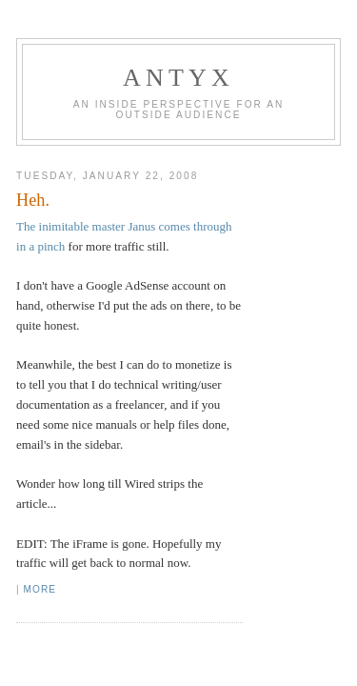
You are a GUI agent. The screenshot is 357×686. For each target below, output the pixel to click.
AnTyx (178, 77)
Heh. (33, 200)
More (40, 589)
